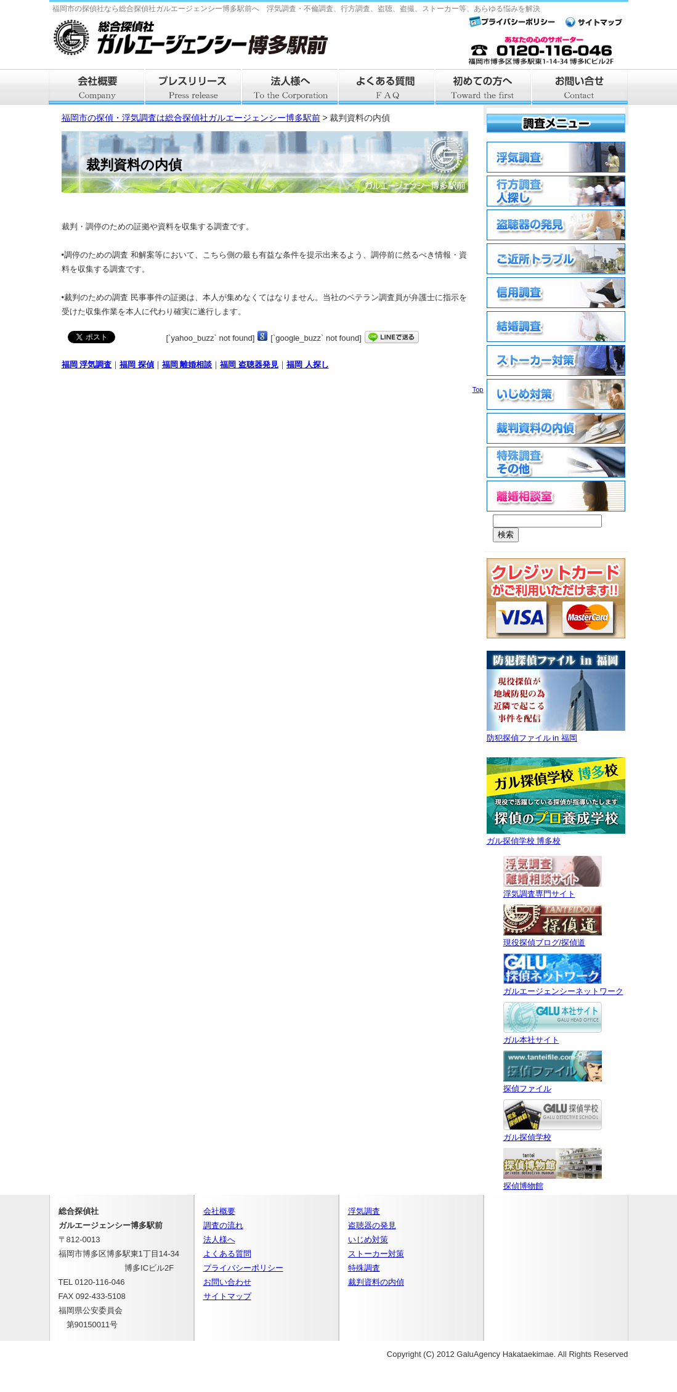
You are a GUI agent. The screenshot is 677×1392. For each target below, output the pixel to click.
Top (478, 389)
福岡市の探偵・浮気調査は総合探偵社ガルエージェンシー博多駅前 (191, 118)
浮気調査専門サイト (552, 888)
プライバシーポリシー (243, 1267)
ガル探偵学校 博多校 (556, 835)
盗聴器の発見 (372, 1225)
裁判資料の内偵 (376, 1282)
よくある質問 (387, 87)
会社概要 (97, 87)
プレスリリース (193, 87)
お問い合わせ (227, 1282)
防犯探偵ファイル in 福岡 (556, 733)
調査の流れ (223, 1225)
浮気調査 (364, 1211)
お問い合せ (580, 87)
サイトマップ (227, 1296)
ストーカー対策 (376, 1253)
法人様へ (290, 87)
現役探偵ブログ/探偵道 (552, 937)
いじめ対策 (368, 1239)
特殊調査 (364, 1267)
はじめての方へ (484, 87)
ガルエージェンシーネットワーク (563, 986)
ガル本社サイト (552, 1034)
